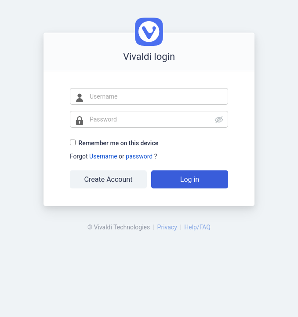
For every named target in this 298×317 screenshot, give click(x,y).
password (140, 156)
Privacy (167, 227)
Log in (189, 179)
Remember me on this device (118, 143)
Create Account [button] (108, 179)
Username (104, 156)
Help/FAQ (197, 227)
